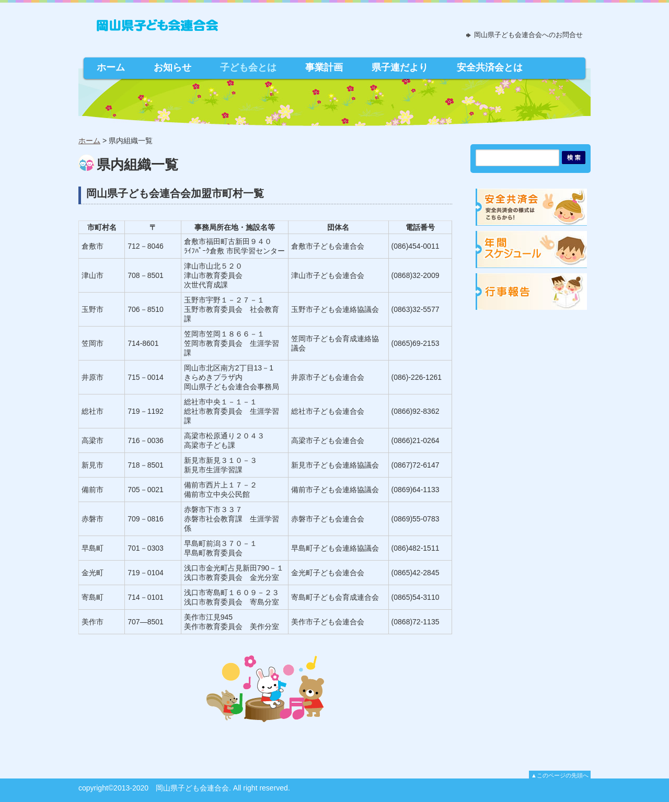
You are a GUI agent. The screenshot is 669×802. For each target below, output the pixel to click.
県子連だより (400, 67)
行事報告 (532, 290)
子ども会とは (248, 67)
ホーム (111, 67)
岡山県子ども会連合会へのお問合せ (528, 35)
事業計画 (324, 67)
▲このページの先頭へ (560, 775)
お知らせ (172, 67)
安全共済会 (532, 205)
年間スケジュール (532, 247)
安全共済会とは (490, 67)
